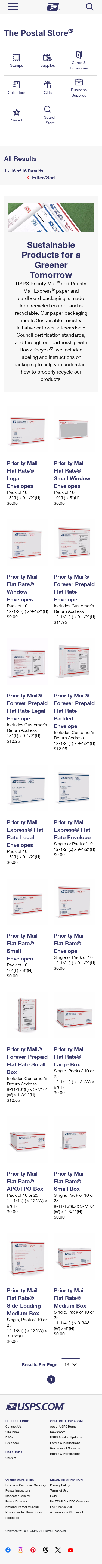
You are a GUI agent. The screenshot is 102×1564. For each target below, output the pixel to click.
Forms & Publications (65, 1442)
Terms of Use (59, 1490)
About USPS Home (63, 1426)
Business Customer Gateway (25, 1485)
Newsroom (58, 1432)
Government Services (65, 1448)
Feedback (12, 1442)
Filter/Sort (43, 177)
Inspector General (17, 1496)
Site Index (12, 1432)
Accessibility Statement (66, 1512)
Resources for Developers (23, 1512)
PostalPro (12, 1517)
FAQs (9, 1437)
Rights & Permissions (65, 1453)
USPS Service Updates (66, 1437)
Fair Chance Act (61, 1506)
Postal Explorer (16, 1501)
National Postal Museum (22, 1506)
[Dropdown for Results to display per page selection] (70, 1364)
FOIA (53, 1496)
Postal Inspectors (17, 1490)
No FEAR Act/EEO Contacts (69, 1501)
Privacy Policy (60, 1485)
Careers (10, 1457)
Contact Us (13, 1426)
